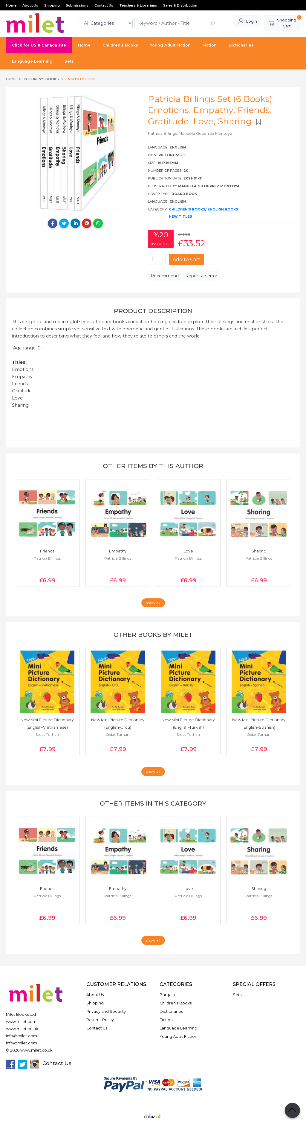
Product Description (153, 311)
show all (153, 602)
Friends (47, 551)
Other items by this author (153, 466)
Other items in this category (153, 803)
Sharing (258, 551)
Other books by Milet (153, 634)
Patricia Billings (47, 558)
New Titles (180, 216)
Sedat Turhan (47, 734)
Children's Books (187, 209)
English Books (222, 209)
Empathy (117, 551)
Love (188, 551)
